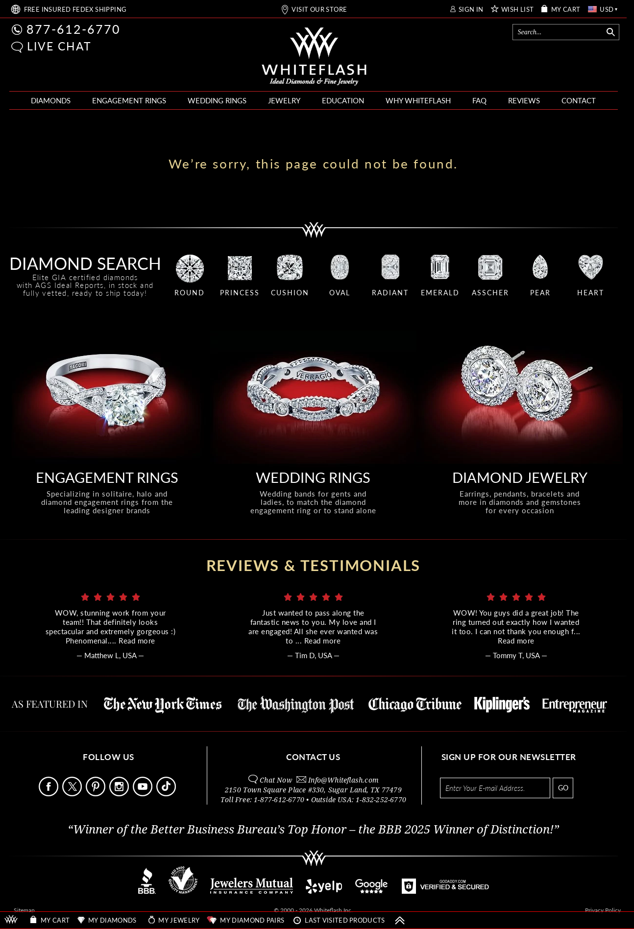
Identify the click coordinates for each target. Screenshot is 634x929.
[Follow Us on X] (73, 793)
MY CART (566, 9)
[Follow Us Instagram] (120, 793)
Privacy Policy (603, 910)
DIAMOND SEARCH (85, 263)
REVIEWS (524, 100)
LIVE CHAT (59, 46)
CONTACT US (313, 757)
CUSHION (290, 292)
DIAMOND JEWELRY (519, 477)
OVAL (339, 292)
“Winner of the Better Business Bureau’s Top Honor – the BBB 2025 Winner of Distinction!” (313, 829)
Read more (137, 640)
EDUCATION (343, 100)
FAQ (479, 100)
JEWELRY (284, 100)
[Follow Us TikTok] (167, 793)
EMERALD (440, 292)
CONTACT (578, 100)
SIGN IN (471, 9)
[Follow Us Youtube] (143, 793)
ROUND (189, 292)
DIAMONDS (51, 100)
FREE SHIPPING (75, 9)
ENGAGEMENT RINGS (129, 100)
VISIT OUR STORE (319, 9)
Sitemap (24, 910)
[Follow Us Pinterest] (96, 793)
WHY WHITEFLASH (418, 100)
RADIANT (390, 292)
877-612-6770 (73, 29)
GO (563, 788)
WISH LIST (517, 9)
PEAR (540, 292)
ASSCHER (490, 292)
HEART (590, 292)
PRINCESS (240, 292)
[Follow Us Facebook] (49, 793)
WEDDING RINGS (217, 100)
